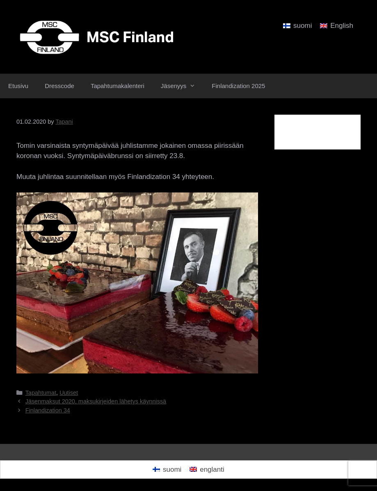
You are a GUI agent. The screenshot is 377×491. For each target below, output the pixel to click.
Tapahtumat (40, 392)
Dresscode (59, 85)
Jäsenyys (182, 86)
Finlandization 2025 (238, 85)
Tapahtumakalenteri (117, 85)
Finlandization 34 (47, 410)
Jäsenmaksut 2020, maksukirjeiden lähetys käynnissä (95, 401)
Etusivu (18, 85)
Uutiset (68, 392)
